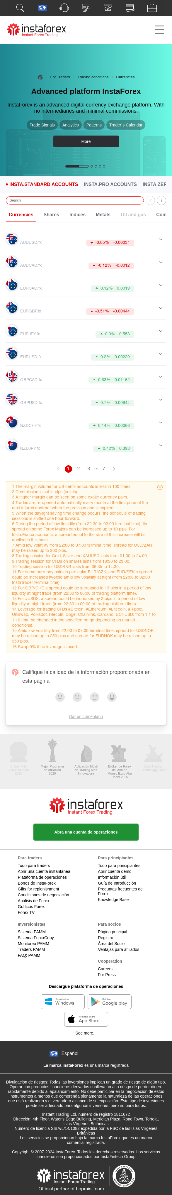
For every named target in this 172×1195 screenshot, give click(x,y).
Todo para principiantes (119, 865)
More (86, 141)
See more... (85, 1033)
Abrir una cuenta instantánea (44, 871)
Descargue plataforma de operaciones (86, 986)
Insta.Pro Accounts (110, 184)
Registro (105, 937)
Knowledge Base (113, 899)
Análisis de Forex (33, 900)
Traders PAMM (31, 949)
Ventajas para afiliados (118, 949)
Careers (105, 968)
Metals (103, 214)
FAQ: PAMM (29, 955)
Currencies (21, 214)
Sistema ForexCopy (36, 937)
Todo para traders (34, 865)
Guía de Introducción (117, 883)
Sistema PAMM (32, 931)
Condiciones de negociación (43, 895)
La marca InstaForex (63, 1065)
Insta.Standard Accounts (43, 184)
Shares (51, 214)
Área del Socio (111, 943)
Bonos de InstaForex (37, 883)
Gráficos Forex (31, 906)
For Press (107, 974)
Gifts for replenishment (38, 889)
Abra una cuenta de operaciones (85, 832)
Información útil (112, 877)
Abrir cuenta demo (114, 871)
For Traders (60, 77)
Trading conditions (93, 77)
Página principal (112, 931)
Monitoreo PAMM (33, 943)
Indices (77, 214)
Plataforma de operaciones (42, 877)
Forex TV (26, 912)
